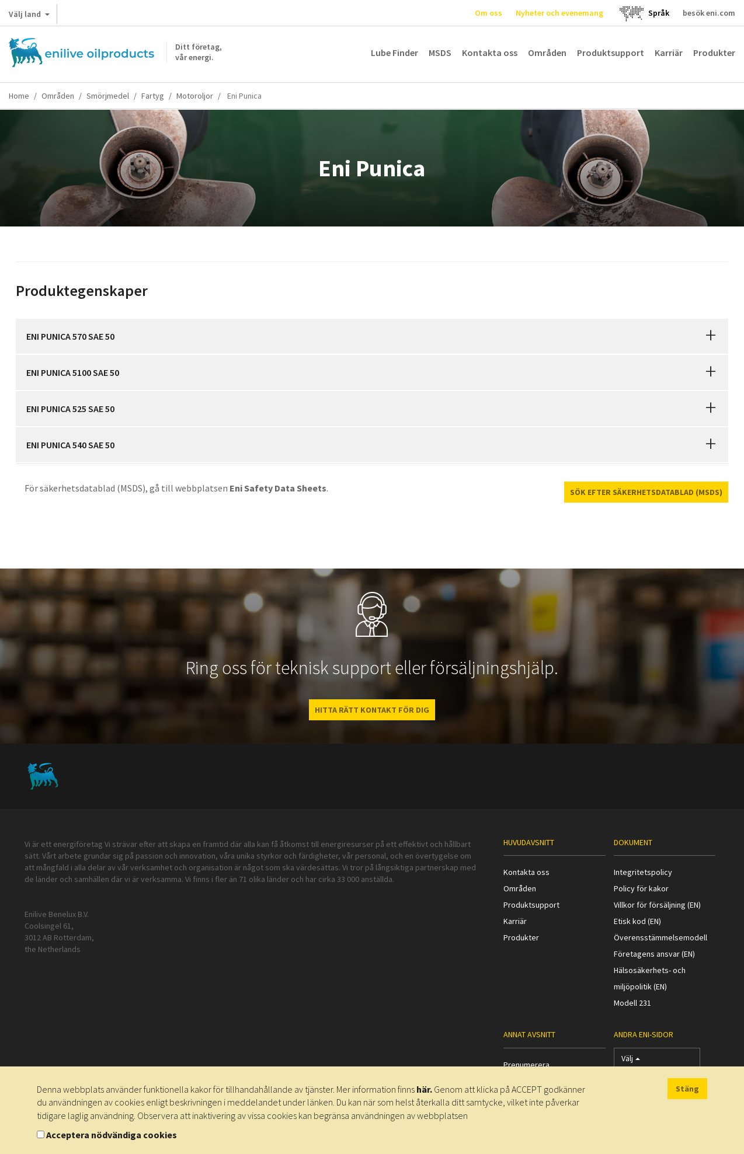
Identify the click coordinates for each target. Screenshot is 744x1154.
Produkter (714, 52)
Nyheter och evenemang (559, 13)
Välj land (29, 16)
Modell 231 (632, 1003)
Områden (547, 52)
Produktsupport (610, 52)
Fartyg (152, 95)
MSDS (440, 52)
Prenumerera (526, 1064)
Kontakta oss (489, 52)
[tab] (372, 336)
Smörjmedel (107, 95)
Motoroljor (194, 95)
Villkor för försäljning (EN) (657, 905)
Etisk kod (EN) (637, 921)
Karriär (669, 52)
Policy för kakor (641, 888)
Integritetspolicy (643, 872)
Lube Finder (394, 52)
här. (424, 1089)
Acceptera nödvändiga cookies (111, 1135)
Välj (630, 1061)
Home (19, 95)
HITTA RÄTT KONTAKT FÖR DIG (372, 710)
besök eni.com (709, 13)
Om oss (488, 13)
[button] (711, 336)
